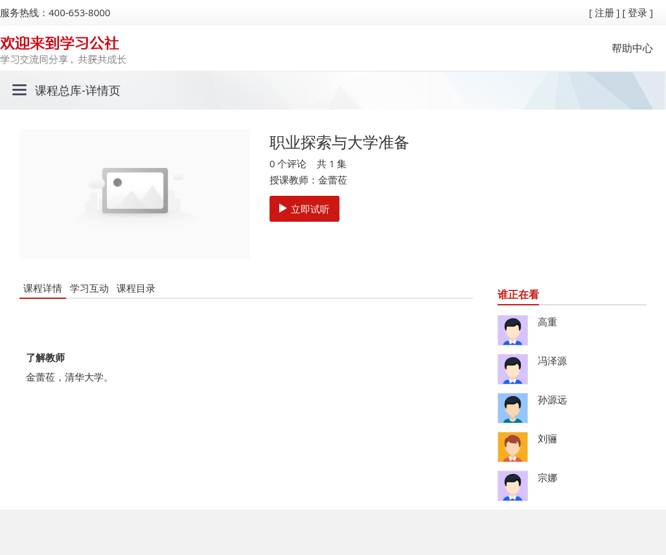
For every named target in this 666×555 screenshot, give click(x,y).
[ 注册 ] (604, 12)
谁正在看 (518, 294)
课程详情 (42, 287)
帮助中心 (632, 48)
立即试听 (304, 208)
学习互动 (89, 287)
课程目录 (136, 287)
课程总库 (58, 90)
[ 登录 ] (637, 12)
